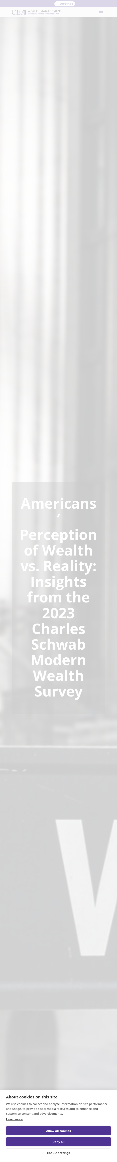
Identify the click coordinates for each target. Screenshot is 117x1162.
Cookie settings (58, 1153)
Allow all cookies (58, 1131)
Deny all (58, 1142)
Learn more (14, 1119)
